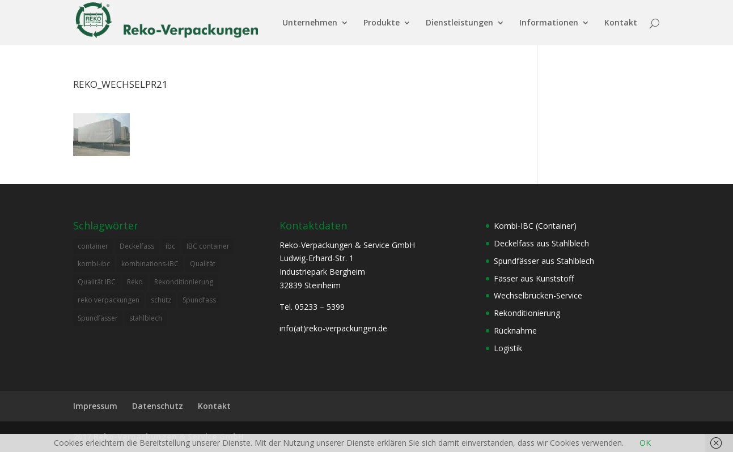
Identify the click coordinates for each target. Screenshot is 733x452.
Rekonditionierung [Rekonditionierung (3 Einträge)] (183, 282)
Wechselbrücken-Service (538, 295)
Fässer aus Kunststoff (534, 278)
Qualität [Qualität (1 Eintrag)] (202, 263)
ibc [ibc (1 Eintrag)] (170, 246)
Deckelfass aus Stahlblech (541, 243)
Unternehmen (309, 23)
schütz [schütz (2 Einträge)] (161, 300)
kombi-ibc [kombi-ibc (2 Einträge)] (94, 263)
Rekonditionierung (527, 313)
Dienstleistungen (459, 23)
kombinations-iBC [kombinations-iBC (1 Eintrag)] (150, 263)
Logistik (508, 348)
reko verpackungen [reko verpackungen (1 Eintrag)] (108, 300)
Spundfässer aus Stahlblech (544, 260)
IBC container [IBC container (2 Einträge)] (208, 246)
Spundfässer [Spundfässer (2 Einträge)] (98, 318)
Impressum (95, 405)
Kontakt (620, 23)
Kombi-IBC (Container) (535, 225)
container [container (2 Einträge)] (93, 246)
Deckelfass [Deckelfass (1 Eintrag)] (137, 246)
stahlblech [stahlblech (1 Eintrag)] (145, 318)
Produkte (381, 23)
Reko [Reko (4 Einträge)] (135, 282)
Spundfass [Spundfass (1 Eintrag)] (199, 300)
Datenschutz (157, 405)
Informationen (548, 23)
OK (645, 442)
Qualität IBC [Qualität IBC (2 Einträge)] (97, 282)
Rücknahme (515, 330)
